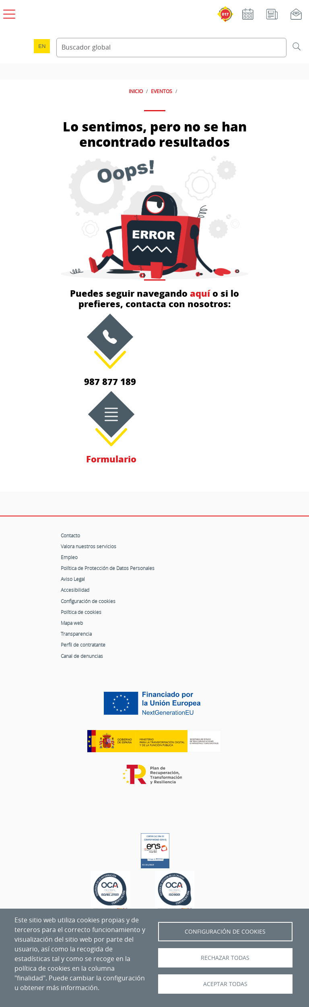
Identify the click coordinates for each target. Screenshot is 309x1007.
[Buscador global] (171, 47)
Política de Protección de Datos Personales (107, 568)
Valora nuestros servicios (88, 546)
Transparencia (76, 633)
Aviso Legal (73, 579)
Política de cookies (81, 612)
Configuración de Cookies (225, 931)
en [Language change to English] (41, 46)
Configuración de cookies (88, 601)
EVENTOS (161, 91)
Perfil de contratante (83, 644)
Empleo (69, 557)
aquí (200, 293)
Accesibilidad (75, 590)
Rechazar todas (225, 957)
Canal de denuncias (82, 656)
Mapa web (72, 623)
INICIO (136, 91)
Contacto (70, 535)
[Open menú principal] (8, 12)
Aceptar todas (225, 984)
